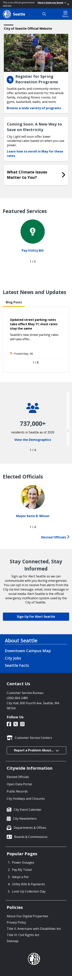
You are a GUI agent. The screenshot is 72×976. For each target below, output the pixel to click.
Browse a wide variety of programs (34, 108)
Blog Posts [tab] (14, 302)
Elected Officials (55, 537)
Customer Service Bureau (25, 693)
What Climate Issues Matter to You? (27, 174)
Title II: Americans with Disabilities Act (34, 929)
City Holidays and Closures (26, 798)
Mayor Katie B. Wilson (32, 516)
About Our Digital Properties (27, 916)
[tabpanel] (36, 340)
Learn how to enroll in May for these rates (35, 153)
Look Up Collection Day (29, 891)
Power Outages (23, 862)
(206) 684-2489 (17, 698)
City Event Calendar (27, 810)
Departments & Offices (30, 828)
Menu (65, 14)
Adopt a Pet (20, 877)
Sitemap (12, 941)
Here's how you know (52, 2)
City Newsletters (25, 818)
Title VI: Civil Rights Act (23, 935)
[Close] (68, 4)
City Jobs (13, 658)
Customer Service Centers (33, 738)
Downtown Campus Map (28, 650)
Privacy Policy (16, 922)
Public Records (17, 791)
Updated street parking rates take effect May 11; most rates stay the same (33, 324)
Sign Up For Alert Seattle (36, 616)
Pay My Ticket (22, 870)
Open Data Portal (19, 784)
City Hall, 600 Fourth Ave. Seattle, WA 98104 (33, 705)
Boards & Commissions (30, 837)
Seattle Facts (17, 665)
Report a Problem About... (36, 750)
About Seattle (21, 640)
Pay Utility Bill (33, 250)
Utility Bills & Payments (28, 884)
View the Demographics (32, 440)
